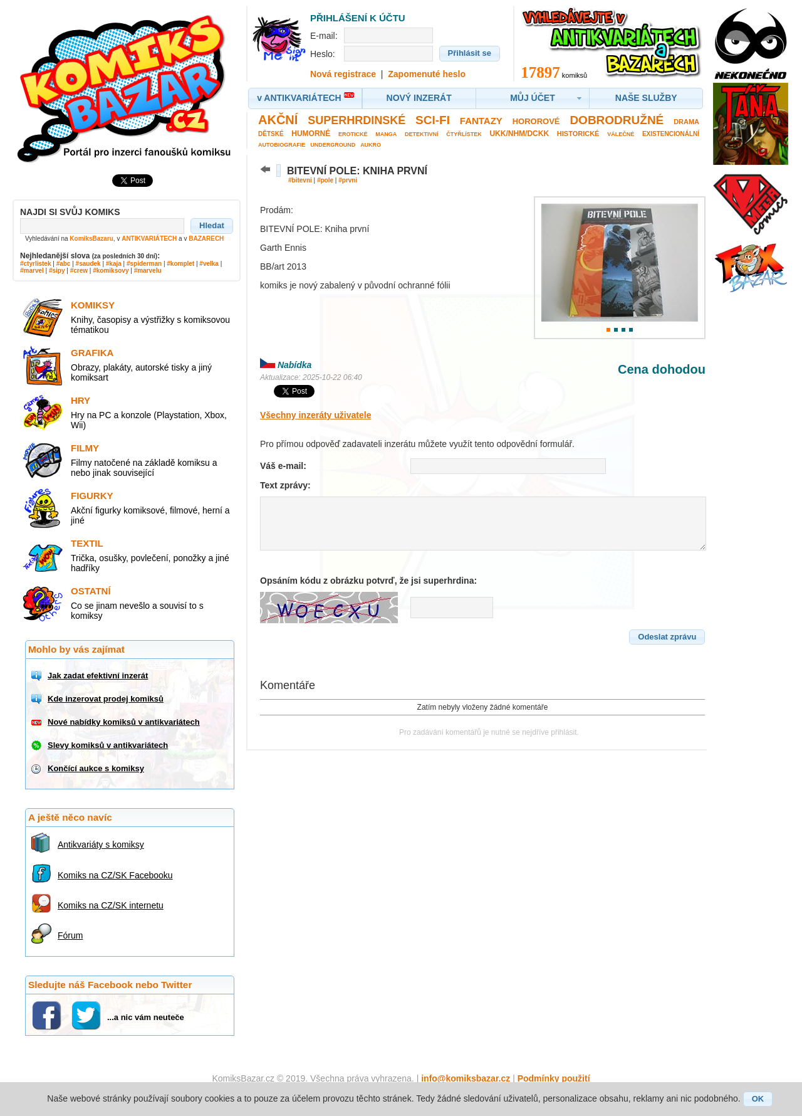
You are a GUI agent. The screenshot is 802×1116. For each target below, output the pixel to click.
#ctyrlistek (35, 263)
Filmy (85, 448)
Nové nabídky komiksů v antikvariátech (124, 722)
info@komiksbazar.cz (465, 1078)
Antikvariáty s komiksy (101, 845)
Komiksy (93, 305)
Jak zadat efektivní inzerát (98, 675)
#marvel (32, 270)
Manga (386, 134)
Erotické (353, 134)
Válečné (620, 134)
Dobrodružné (617, 120)
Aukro (370, 145)
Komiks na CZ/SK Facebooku (115, 875)
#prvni (347, 180)
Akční (278, 120)
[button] (211, 225)
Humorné (310, 133)
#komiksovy (110, 270)
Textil (87, 543)
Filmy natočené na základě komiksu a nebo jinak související (144, 468)
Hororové (536, 121)
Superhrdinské (356, 120)
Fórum (70, 935)
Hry (80, 400)
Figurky (92, 495)
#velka (209, 263)
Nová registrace (343, 74)
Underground (332, 145)
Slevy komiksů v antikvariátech (108, 745)
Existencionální (670, 133)
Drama (686, 121)
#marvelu (148, 270)
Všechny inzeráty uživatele (315, 415)
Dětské (271, 133)
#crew (79, 270)
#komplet (180, 263)
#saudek (88, 263)
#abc (63, 263)
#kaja (114, 263)
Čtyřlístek (464, 134)
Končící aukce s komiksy (96, 768)
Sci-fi (432, 120)
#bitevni (300, 180)
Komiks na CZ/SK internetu (111, 905)
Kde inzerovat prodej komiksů (106, 698)
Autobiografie (281, 145)
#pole (325, 180)
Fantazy (481, 120)
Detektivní (422, 134)
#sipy (57, 270)
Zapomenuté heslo (427, 74)
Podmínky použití (554, 1078)
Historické (578, 133)
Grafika (92, 352)
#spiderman (144, 263)
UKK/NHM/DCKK (519, 133)
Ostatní (91, 591)
